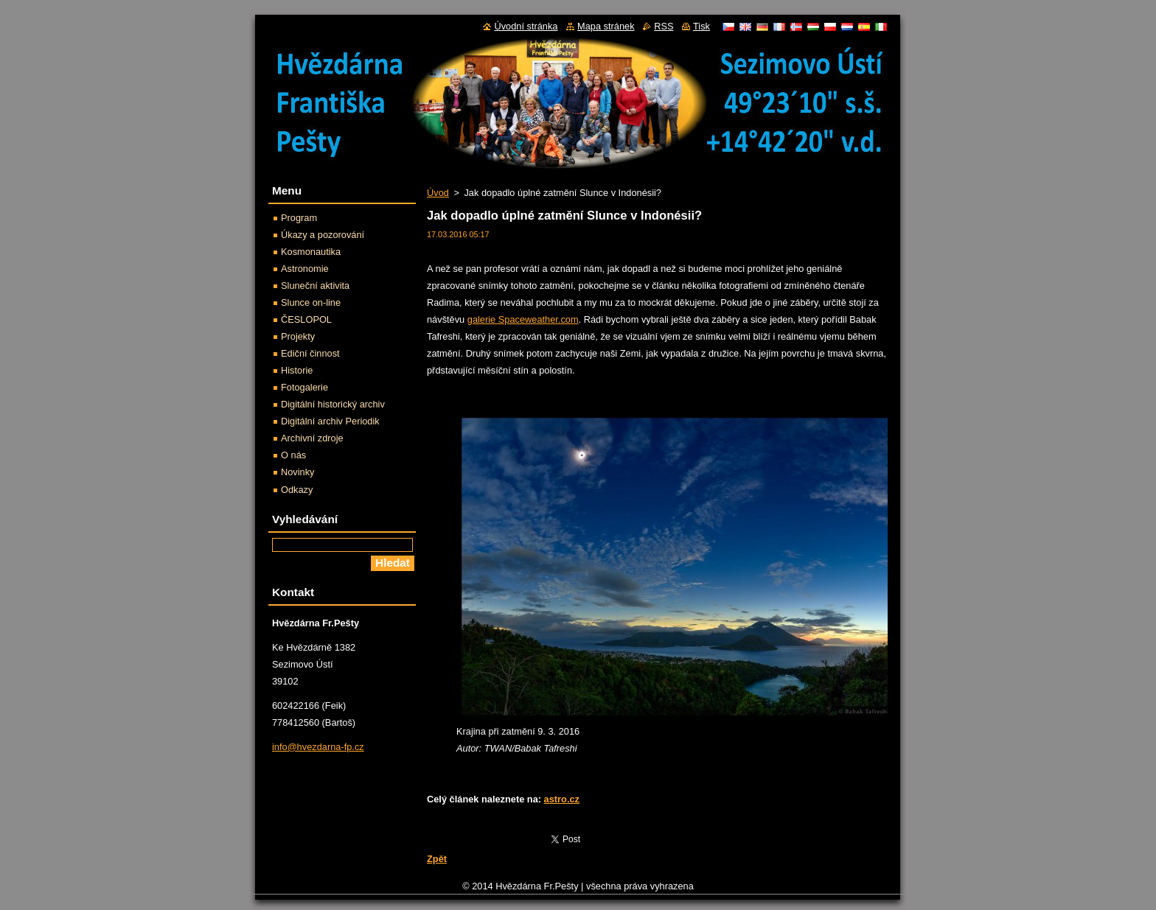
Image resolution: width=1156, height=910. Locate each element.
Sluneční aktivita (315, 285)
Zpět (437, 858)
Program (299, 217)
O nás (293, 455)
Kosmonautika (311, 251)
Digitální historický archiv (333, 404)
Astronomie (305, 268)
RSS (663, 26)
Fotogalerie (304, 387)
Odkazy (297, 489)
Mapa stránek (606, 26)
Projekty (298, 336)
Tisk (701, 26)
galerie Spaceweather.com (523, 319)
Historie (297, 370)
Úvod (438, 192)
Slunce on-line (311, 302)
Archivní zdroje (312, 438)
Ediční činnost (310, 353)
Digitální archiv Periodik (330, 421)
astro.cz (561, 799)
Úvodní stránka (525, 26)
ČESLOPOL (306, 319)
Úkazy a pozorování (322, 234)
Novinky (298, 471)
